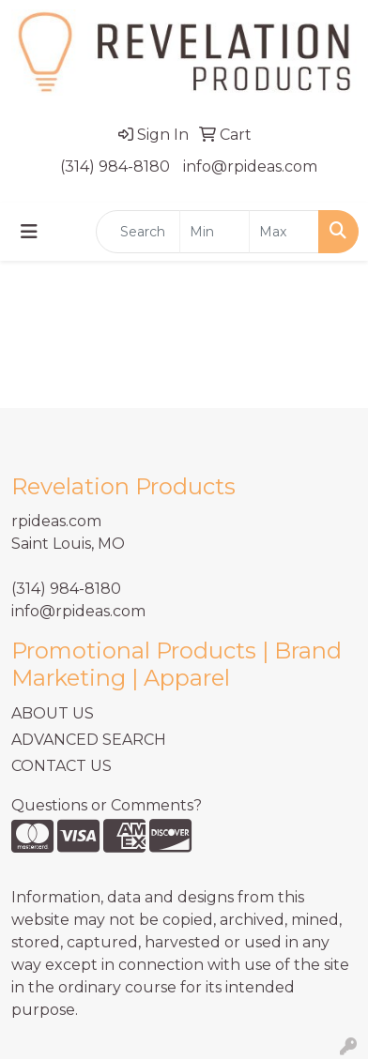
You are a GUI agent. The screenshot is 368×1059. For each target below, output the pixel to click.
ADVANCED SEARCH (88, 740)
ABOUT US (52, 713)
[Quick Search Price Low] (214, 231)
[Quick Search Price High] (284, 231)
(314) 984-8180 (115, 166)
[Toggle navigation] (29, 232)
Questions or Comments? (106, 805)
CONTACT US (61, 766)
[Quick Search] (138, 231)
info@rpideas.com (250, 166)
